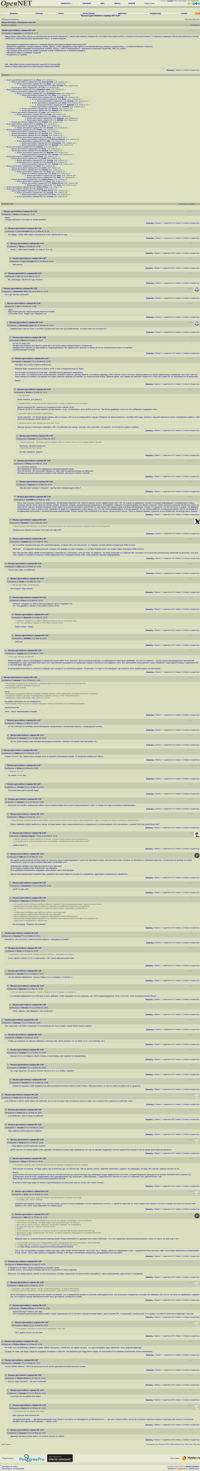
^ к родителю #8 (168, 353)
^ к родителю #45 (167, 1014)
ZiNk (48, 141)
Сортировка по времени (187, 204)
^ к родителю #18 (167, 430)
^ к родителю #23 (167, 592)
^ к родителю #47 (167, 1317)
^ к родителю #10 (167, 828)
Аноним (60, 97)
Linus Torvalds (47, 82)
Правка (178, 70)
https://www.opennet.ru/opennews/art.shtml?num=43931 (36, 66)
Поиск (146, 3)
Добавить (172, 1469)
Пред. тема (188, 1444)
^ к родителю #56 (167, 253)
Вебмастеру (194, 1469)
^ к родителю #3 (168, 332)
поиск (61, 13)
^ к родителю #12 (167, 965)
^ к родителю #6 (168, 745)
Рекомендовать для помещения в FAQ (157, 1444)
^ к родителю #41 (167, 1300)
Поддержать (182, 1469)
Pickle (49, 114)
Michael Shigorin (58, 139)
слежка (184, 13)
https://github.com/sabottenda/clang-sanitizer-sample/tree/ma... (99, 46)
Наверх (178, 223)
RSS (197, 204)
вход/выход (155, 13)
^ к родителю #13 (167, 849)
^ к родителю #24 (167, 491)
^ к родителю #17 (167, 999)
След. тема (196, 1444)
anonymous (56, 143)
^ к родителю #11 (167, 384)
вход (175, 1)
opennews (18, 33)
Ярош (49, 84)
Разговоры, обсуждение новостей (22, 22)
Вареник (70, 105)
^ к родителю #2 (168, 317)
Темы (182, 1444)
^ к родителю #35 (167, 1119)
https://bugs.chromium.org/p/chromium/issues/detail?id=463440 (39, 1179)
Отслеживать (195, 25)
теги (152, 3)
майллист (122, 13)
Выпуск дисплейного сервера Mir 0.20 (21, 80)
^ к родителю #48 (167, 1336)
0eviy (38, 166)
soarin (44, 168)
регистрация (182, 1)
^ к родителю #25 (167, 1059)
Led (43, 88)
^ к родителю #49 (167, 1385)
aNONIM (60, 120)
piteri (44, 112)
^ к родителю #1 (168, 238)
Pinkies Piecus (47, 179)
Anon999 (65, 107)
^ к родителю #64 (167, 268)
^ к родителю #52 (167, 1425)
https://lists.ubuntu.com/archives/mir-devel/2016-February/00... (43, 36)
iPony (38, 80)
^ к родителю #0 (168, 223)
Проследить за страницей (13, 1469)
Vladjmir (55, 110)
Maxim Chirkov (192, 1467)
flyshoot (55, 109)
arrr (43, 91)
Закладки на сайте (10, 1467)
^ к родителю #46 (167, 1186)
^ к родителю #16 (167, 892)
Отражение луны (43, 89)
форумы (14, 13)
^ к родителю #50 (167, 1400)
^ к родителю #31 (167, 1089)
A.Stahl (39, 130)
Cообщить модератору (190, 70)
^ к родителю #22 (167, 455)
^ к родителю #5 (168, 779)
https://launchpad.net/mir (113, 36)
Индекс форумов (175, 1444)
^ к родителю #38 (167, 1153)
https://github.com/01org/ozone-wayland (24, 1131)
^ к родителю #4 (168, 730)
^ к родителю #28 (167, 630)
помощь (39, 13)
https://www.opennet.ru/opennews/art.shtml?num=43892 (31, 312)
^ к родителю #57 (167, 1209)
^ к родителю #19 (167, 1044)
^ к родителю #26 (167, 609)
